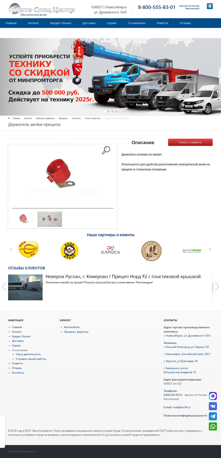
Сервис (112, 23)
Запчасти (76, 118)
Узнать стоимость (190, 142)
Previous (4, 287)
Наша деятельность (28, 354)
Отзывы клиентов (26, 268)
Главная (16, 118)
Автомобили (72, 327)
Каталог (33, 23)
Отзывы (185, 23)
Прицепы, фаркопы (45, 118)
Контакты (12, 33)
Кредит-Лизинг (61, 23)
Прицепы (63, 118)
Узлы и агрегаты (93, 118)
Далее (217, 287)
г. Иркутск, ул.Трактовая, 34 (180, 361)
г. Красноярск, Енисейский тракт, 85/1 (187, 354)
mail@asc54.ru (181, 407)
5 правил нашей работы (31, 359)
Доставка (89, 23)
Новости (162, 23)
